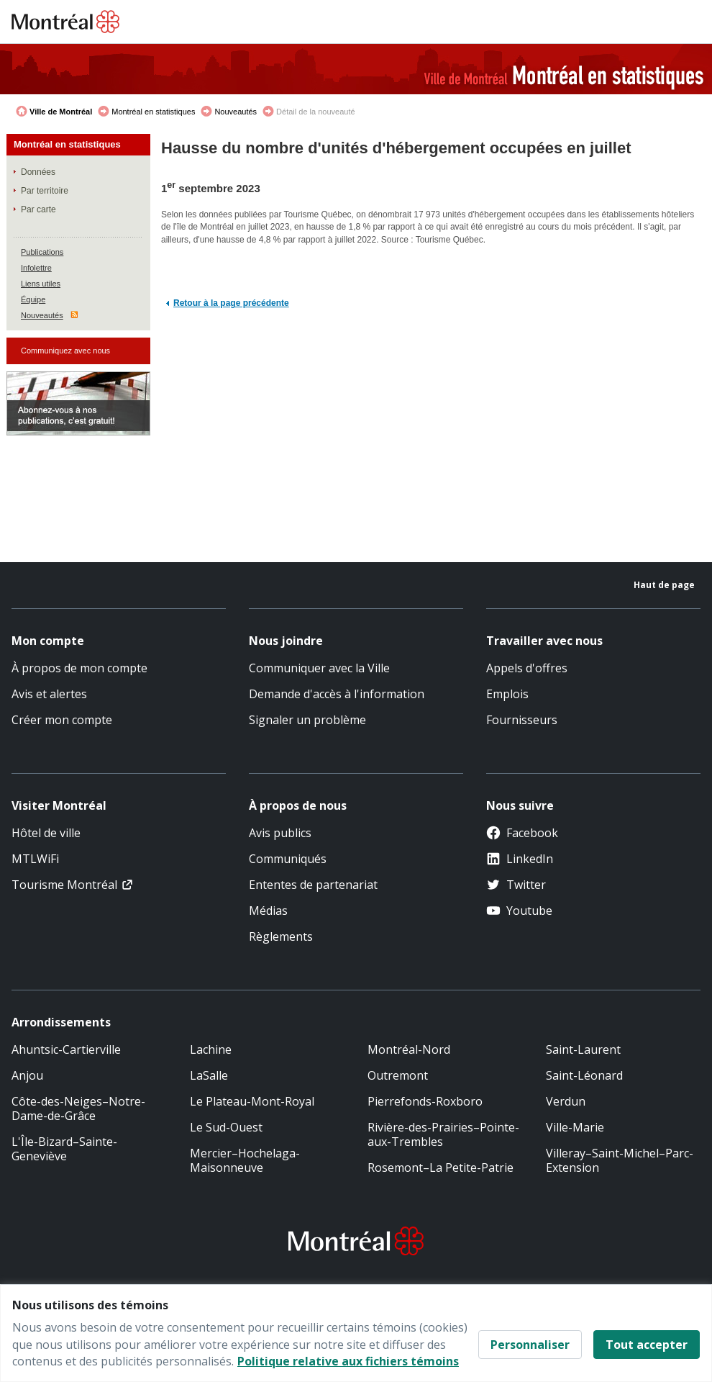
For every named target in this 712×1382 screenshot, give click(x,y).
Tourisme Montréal (64, 885)
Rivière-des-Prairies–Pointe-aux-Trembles (443, 1134)
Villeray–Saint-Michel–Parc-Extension (619, 1160)
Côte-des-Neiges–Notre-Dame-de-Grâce (78, 1108)
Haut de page (664, 585)
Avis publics (280, 833)
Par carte (38, 209)
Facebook (522, 833)
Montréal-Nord (409, 1049)
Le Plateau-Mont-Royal (252, 1101)
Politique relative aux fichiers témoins (348, 1361)
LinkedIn (519, 859)
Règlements (281, 936)
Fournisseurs (521, 720)
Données (38, 172)
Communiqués (288, 859)
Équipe (33, 299)
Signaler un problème (307, 720)
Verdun (565, 1101)
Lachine (211, 1049)
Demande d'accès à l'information (336, 694)
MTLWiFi (35, 859)
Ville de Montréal (60, 111)
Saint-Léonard (584, 1075)
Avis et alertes (49, 694)
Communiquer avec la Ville (319, 668)
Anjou (27, 1075)
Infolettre (36, 267)
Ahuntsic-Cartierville (66, 1049)
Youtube (519, 910)
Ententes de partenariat (313, 885)
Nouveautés (235, 111)
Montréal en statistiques (153, 111)
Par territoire (44, 191)
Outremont (398, 1075)
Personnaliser (530, 1344)
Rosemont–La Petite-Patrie (441, 1167)
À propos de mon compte (79, 668)
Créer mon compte (62, 720)
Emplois (507, 694)
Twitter (516, 884)
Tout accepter (647, 1344)
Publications (42, 252)
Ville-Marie (575, 1127)
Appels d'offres (526, 668)
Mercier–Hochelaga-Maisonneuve (245, 1160)
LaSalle (209, 1075)
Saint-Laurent (583, 1049)
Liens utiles (40, 283)
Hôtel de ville (46, 833)
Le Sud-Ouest (226, 1127)
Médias (268, 910)
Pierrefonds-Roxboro (425, 1101)
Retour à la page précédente (231, 303)
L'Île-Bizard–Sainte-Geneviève (64, 1149)
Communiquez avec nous (65, 350)
